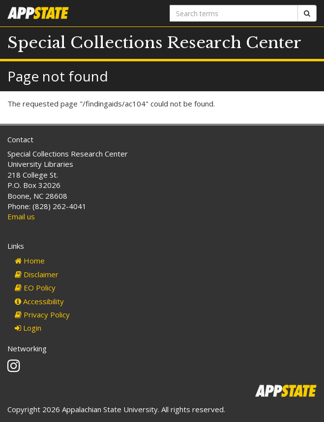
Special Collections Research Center (154, 43)
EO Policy (35, 287)
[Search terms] (234, 13)
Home (30, 260)
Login (28, 328)
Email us (21, 216)
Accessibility (39, 301)
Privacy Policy (42, 314)
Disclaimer (37, 274)
